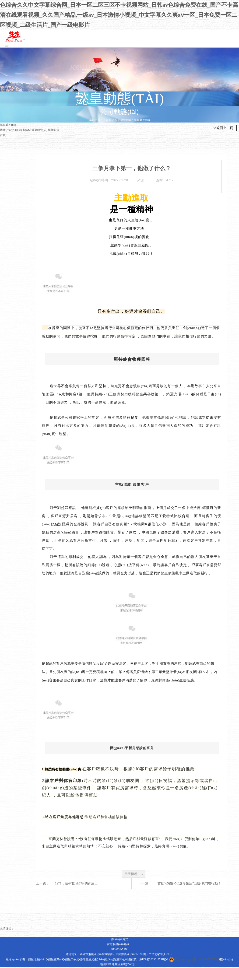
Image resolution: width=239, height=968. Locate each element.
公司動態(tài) (123, 121)
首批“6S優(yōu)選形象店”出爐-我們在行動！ (189, 884)
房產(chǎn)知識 (9, 131)
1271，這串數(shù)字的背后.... (76, 884)
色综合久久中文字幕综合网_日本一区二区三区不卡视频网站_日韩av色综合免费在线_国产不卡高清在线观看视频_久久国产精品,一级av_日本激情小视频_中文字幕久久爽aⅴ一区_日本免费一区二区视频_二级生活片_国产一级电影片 (119, 15)
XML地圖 (112, 965)
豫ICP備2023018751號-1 (154, 960)
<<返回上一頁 (223, 129)
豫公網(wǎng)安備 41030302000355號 (194, 960)
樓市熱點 (25, 131)
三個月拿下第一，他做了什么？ (131, 169)
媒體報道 (53, 131)
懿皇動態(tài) (142, 121)
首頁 (109, 121)
